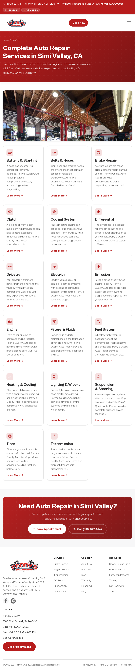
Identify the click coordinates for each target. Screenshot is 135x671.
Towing (113, 580)
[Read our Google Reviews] (30, 10)
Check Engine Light (119, 563)
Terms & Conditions (107, 664)
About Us (86, 563)
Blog (83, 574)
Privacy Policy (89, 664)
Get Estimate (116, 585)
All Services (60, 591)
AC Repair (59, 580)
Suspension (60, 585)
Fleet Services (117, 569)
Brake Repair (61, 563)
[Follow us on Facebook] (11, 10)
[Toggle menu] (129, 22)
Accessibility (126, 664)
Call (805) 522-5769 (87, 529)
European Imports (119, 574)
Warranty (86, 580)
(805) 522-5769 (13, 3)
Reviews (86, 569)
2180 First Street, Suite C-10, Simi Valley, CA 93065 (92, 3)
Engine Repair (61, 569)
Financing (86, 585)
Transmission (61, 574)
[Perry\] (17, 22)
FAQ (83, 591)
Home (5, 40)
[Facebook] (6, 601)
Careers (113, 591)
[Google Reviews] (13, 601)
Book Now (79, 22)
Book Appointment (47, 529)
